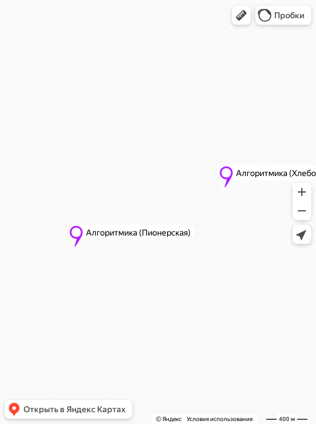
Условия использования (219, 419)
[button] (241, 15)
